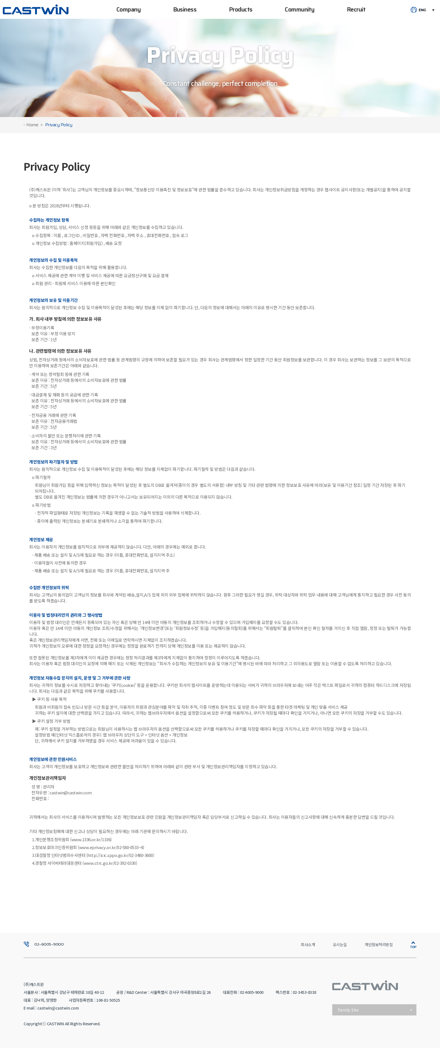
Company (128, 9)
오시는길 (340, 944)
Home (32, 125)
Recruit (356, 9)
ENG (422, 10)
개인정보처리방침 (379, 944)
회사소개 (308, 944)
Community (299, 9)
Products (241, 9)
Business (185, 9)
